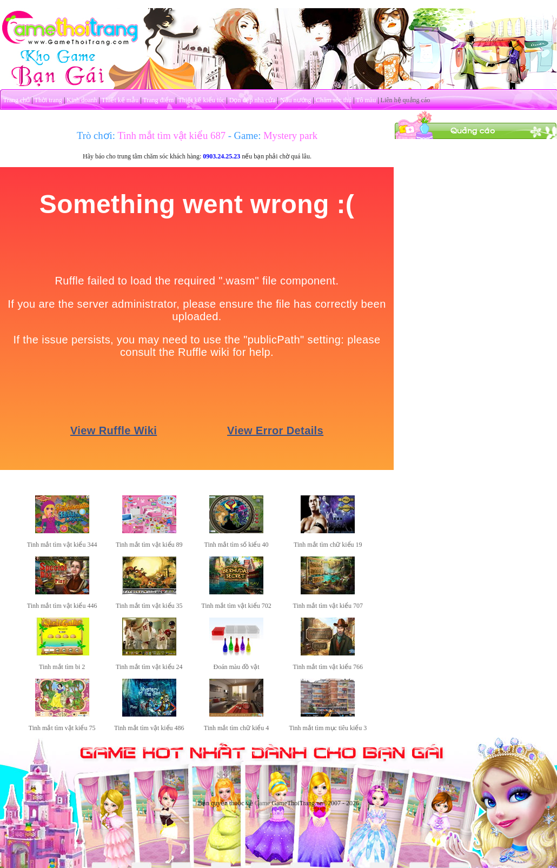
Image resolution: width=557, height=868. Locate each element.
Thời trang (48, 100)
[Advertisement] (476, 207)
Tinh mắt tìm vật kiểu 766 (328, 667)
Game (262, 803)
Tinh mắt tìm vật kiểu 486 (149, 728)
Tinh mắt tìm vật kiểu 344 (62, 544)
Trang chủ (16, 100)
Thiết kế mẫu (120, 100)
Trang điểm (158, 100)
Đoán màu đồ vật (237, 667)
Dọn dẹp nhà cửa (252, 100)
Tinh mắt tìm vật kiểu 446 (62, 605)
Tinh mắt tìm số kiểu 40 (236, 544)
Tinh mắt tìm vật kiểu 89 (149, 544)
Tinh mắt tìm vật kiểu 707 (328, 605)
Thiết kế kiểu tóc (201, 100)
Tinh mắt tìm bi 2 (62, 667)
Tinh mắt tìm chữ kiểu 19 (328, 544)
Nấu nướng (295, 100)
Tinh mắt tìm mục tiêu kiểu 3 (328, 728)
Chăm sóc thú (334, 100)
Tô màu (366, 100)
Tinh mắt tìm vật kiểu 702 (236, 605)
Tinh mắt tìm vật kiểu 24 (149, 667)
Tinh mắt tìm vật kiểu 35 (149, 605)
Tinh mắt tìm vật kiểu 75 (62, 728)
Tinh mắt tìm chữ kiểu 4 (236, 728)
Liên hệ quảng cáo (405, 100)
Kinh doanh (82, 100)
